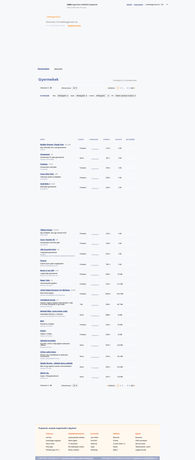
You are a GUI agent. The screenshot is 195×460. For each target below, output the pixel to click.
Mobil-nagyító (72, 440)
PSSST (43, 331)
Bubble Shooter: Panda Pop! (52, 145)
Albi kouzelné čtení (48, 249)
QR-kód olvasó (140, 444)
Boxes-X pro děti (47, 270)
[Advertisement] (97, 47)
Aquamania (45, 154)
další (132, 88)
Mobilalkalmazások (76, 434)
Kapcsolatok (138, 4)
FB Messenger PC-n (52, 450)
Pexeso (43, 261)
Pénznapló (49, 447)
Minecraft (116, 437)
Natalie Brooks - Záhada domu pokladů (56, 363)
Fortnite (115, 440)
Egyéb (138, 434)
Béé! (42, 321)
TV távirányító (72, 444)
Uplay (93, 447)
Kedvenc (49, 434)
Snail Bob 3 (45, 184)
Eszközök (95, 434)
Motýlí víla (44, 373)
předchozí (111, 88)
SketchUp (94, 444)
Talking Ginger (46, 230)
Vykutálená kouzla (47, 300)
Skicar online (50, 444)
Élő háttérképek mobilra (76, 447)
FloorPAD (94, 440)
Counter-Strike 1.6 (119, 444)
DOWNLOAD (130, 148)
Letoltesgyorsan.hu (53, 17)
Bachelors (138, 437)
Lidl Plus (48, 437)
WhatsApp (94, 450)
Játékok (116, 434)
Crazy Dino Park (47, 174)
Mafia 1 (115, 450)
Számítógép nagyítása (53, 440)
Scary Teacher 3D (47, 240)
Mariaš (115, 447)
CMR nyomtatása (141, 440)
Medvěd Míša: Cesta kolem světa (53, 311)
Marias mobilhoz (73, 450)
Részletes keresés (74, 26)
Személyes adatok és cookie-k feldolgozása (77, 458)
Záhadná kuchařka (48, 341)
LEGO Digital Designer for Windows (55, 290)
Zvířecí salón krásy (48, 352)
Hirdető (129, 4)
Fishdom (44, 164)
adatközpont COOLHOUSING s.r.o (145, 458)
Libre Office (94, 437)
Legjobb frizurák (140, 450)
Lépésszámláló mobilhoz (76, 437)
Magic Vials (45, 280)
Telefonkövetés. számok (143, 447)
